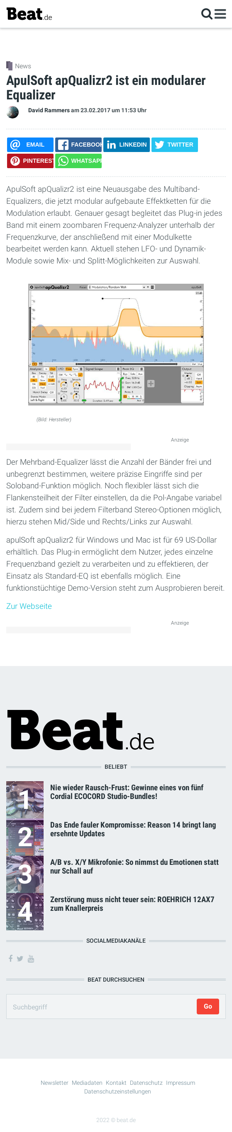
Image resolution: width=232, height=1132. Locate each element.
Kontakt (116, 1082)
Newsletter (54, 1082)
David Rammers (49, 110)
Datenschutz (146, 1082)
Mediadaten (87, 1082)
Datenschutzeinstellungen (117, 1091)
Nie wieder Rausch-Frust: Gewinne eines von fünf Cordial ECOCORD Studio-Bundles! (126, 792)
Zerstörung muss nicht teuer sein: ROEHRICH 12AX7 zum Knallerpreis (132, 904)
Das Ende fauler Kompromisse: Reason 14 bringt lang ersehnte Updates (133, 829)
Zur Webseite (29, 606)
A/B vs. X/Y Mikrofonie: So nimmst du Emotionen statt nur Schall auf (134, 866)
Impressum (180, 1082)
